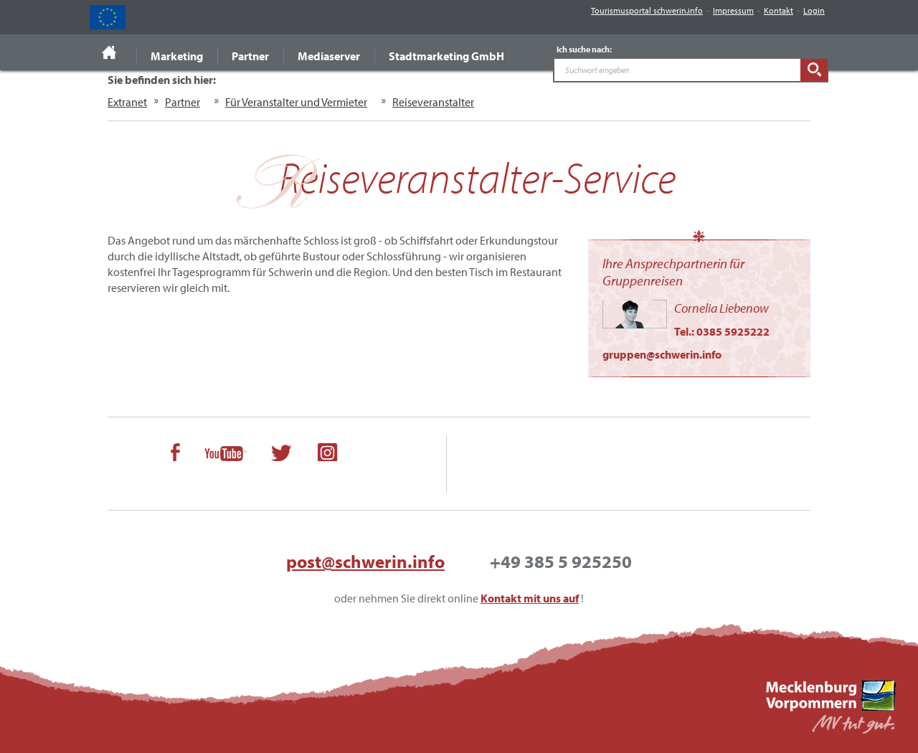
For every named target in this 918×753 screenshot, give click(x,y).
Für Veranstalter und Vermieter (296, 102)
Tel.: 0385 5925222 (722, 331)
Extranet (127, 102)
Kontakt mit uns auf (530, 598)
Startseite (109, 52)
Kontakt (778, 10)
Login (814, 10)
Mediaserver (329, 56)
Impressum (733, 10)
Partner (250, 56)
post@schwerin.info (365, 561)
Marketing (177, 56)
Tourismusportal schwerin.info (647, 10)
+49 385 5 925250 (561, 561)
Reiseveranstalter (433, 102)
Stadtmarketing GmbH (446, 56)
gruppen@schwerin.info (661, 354)
